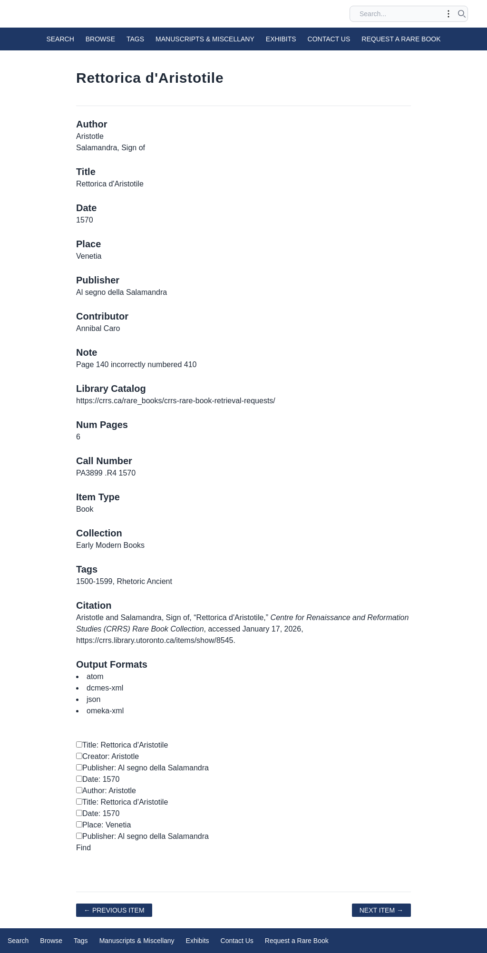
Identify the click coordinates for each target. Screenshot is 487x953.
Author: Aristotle (106, 791)
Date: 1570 (97, 779)
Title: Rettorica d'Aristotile (122, 745)
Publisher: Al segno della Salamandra (142, 768)
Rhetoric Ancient (144, 581)
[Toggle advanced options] (448, 13)
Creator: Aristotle (107, 756)
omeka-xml (105, 711)
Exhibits (281, 39)
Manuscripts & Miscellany (205, 39)
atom (95, 676)
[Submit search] (462, 14)
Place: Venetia (103, 825)
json (93, 699)
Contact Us (329, 39)
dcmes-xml (105, 688)
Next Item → (381, 910)
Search (60, 39)
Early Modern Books (110, 545)
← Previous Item (114, 910)
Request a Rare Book (400, 39)
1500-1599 (94, 581)
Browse (100, 39)
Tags (135, 39)
